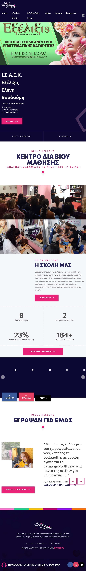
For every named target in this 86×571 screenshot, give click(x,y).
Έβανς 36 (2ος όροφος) (10, 110)
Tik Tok (43, 398)
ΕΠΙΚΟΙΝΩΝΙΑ (55, 543)
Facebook (9, 397)
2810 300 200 (51, 564)
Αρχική (4, 13)
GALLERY (29, 543)
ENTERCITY (59, 548)
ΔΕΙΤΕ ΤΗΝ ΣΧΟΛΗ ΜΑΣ (42, 351)
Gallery (48, 13)
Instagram (26, 397)
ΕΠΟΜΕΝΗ (64, 136)
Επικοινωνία (71, 13)
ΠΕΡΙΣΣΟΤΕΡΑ (12, 121)
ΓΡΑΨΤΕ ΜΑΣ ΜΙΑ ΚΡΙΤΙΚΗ (18, 490)
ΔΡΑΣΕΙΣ (41, 543)
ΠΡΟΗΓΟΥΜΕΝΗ (21, 136)
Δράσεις (58, 13)
